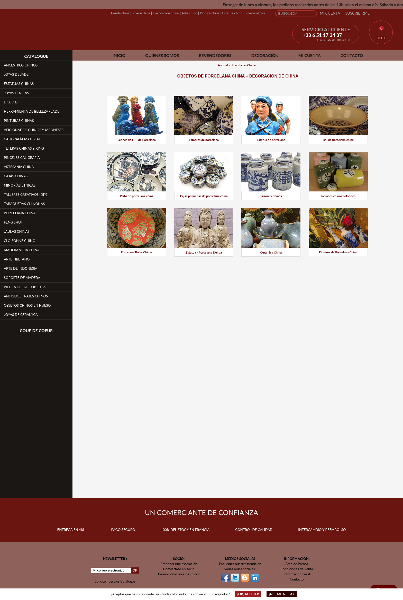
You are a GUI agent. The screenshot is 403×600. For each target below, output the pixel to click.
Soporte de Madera (22, 278)
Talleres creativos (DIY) (25, 194)
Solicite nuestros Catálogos (115, 581)
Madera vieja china (22, 250)
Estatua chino (232, 13)
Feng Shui (13, 222)
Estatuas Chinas (19, 84)
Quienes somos (162, 55)
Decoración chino (166, 13)
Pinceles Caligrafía (22, 158)
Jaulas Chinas (17, 231)
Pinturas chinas (19, 121)
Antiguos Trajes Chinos (26, 296)
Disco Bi (11, 102)
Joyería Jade (141, 13)
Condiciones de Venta (296, 569)
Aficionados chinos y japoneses (33, 130)
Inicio (119, 55)
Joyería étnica (255, 13)
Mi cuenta (330, 13)
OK (134, 570)
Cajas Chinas (16, 176)
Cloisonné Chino (19, 241)
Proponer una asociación (178, 564)
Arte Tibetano (17, 259)
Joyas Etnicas (16, 93)
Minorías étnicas (19, 185)
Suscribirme (357, 13)
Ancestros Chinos (21, 65)
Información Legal (296, 574)
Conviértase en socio (179, 569)
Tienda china (120, 13)
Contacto (352, 55)
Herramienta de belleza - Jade (31, 111)
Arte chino (189, 13)
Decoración (264, 55)
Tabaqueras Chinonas (24, 204)
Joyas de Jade (16, 74)
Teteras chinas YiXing (24, 148)
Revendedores (215, 55)
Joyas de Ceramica (21, 315)
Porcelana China (20, 213)
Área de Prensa (297, 564)
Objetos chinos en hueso (27, 305)
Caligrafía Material (22, 139)
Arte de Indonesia (20, 268)
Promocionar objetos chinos (179, 574)
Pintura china (210, 13)
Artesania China (19, 167)
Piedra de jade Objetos (25, 287)
